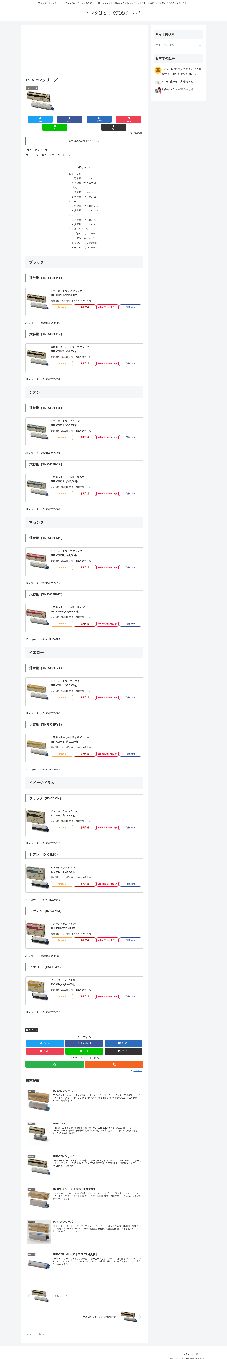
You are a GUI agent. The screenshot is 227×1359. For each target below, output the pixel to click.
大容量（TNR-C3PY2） (86, 218)
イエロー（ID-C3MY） (86, 242)
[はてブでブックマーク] (74, 119)
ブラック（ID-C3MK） (86, 228)
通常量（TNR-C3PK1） (86, 171)
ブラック (76, 166)
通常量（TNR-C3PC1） (86, 185)
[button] (133, 119)
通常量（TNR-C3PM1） (86, 199)
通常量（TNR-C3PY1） (86, 214)
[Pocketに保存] (94, 119)
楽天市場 (85, 303)
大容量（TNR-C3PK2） (86, 175)
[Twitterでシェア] (35, 119)
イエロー (76, 209)
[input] (178, 45)
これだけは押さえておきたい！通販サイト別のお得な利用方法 (177, 71)
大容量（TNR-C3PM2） (86, 204)
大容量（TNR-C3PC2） (86, 190)
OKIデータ (31, 1025)
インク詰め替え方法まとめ (174, 82)
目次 (80, 159)
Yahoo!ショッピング (107, 303)
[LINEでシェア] (113, 119)
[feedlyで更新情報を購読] (54, 1059)
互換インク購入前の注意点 (174, 90)
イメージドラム (79, 223)
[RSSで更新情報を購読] (114, 1059)
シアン (74, 180)
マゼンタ (76, 194)
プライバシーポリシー (193, 1350)
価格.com (130, 303)
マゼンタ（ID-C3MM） (86, 238)
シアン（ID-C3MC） (85, 233)
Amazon (62, 303)
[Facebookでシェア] (54, 119)
